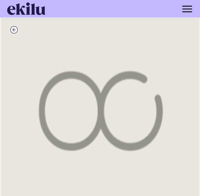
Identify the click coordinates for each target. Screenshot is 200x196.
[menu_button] (122, 9)
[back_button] (14, 29)
